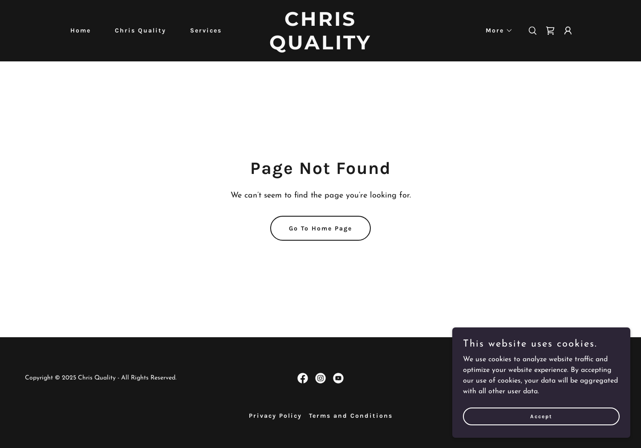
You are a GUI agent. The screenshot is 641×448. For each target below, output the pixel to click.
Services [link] (206, 30)
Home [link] (80, 30)
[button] (496, 30)
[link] (320, 47)
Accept (541, 416)
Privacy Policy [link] (275, 416)
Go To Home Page (320, 228)
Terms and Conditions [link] (351, 416)
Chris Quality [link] (140, 30)
